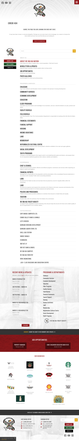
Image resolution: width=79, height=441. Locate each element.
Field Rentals (46, 292)
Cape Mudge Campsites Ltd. (28, 213)
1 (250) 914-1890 (47, 421)
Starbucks (23, 240)
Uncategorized (15, 283)
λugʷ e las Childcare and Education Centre (34, 262)
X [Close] (14, 438)
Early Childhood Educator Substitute (58, 345)
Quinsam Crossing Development (30, 225)
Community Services (48, 278)
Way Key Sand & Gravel (27, 247)
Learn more (4, 439)
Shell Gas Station (26, 232)
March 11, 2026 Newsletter (20, 310)
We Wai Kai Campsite (26, 251)
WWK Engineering (25, 259)
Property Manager (19, 345)
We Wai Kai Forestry (26, 255)
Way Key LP (23, 244)
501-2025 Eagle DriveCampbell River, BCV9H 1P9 (47, 427)
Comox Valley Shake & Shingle (30, 217)
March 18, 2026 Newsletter (20, 302)
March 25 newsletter (18, 279)
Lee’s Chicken (24, 221)
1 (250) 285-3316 (27, 421)
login (22, 275)
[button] (76, 2)
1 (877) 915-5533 (31, 423)
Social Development (48, 313)
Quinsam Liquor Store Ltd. (28, 228)
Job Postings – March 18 (19, 287)
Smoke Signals (24, 236)
